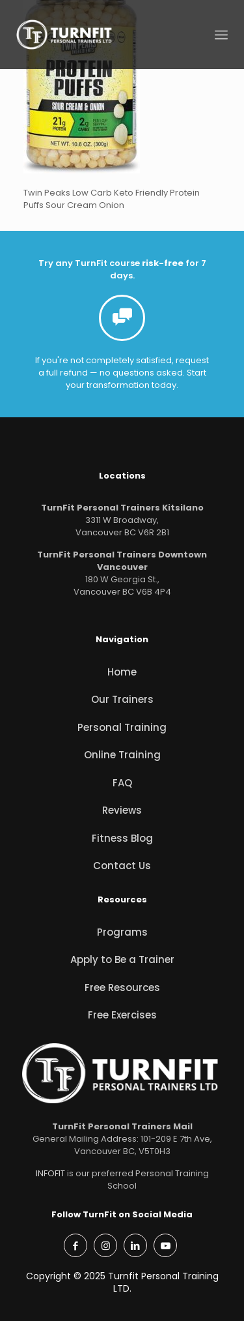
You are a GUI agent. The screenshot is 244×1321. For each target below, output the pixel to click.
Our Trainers (122, 699)
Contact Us (122, 865)
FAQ (122, 783)
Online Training (122, 755)
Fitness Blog (122, 838)
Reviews (122, 810)
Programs (122, 932)
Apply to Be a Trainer (122, 959)
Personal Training (122, 727)
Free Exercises (122, 1015)
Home (122, 672)
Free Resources (122, 987)
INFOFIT (50, 1173)
